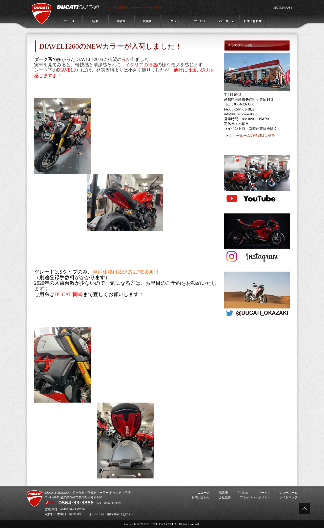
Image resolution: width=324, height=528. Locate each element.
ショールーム (288, 492)
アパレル (243, 492)
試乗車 (223, 492)
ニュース (204, 492)
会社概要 (225, 497)
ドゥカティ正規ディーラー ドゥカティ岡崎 (133, 7)
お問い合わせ (201, 497)
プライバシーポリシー (255, 497)
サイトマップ (288, 497)
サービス (264, 492)
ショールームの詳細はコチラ (252, 136)
